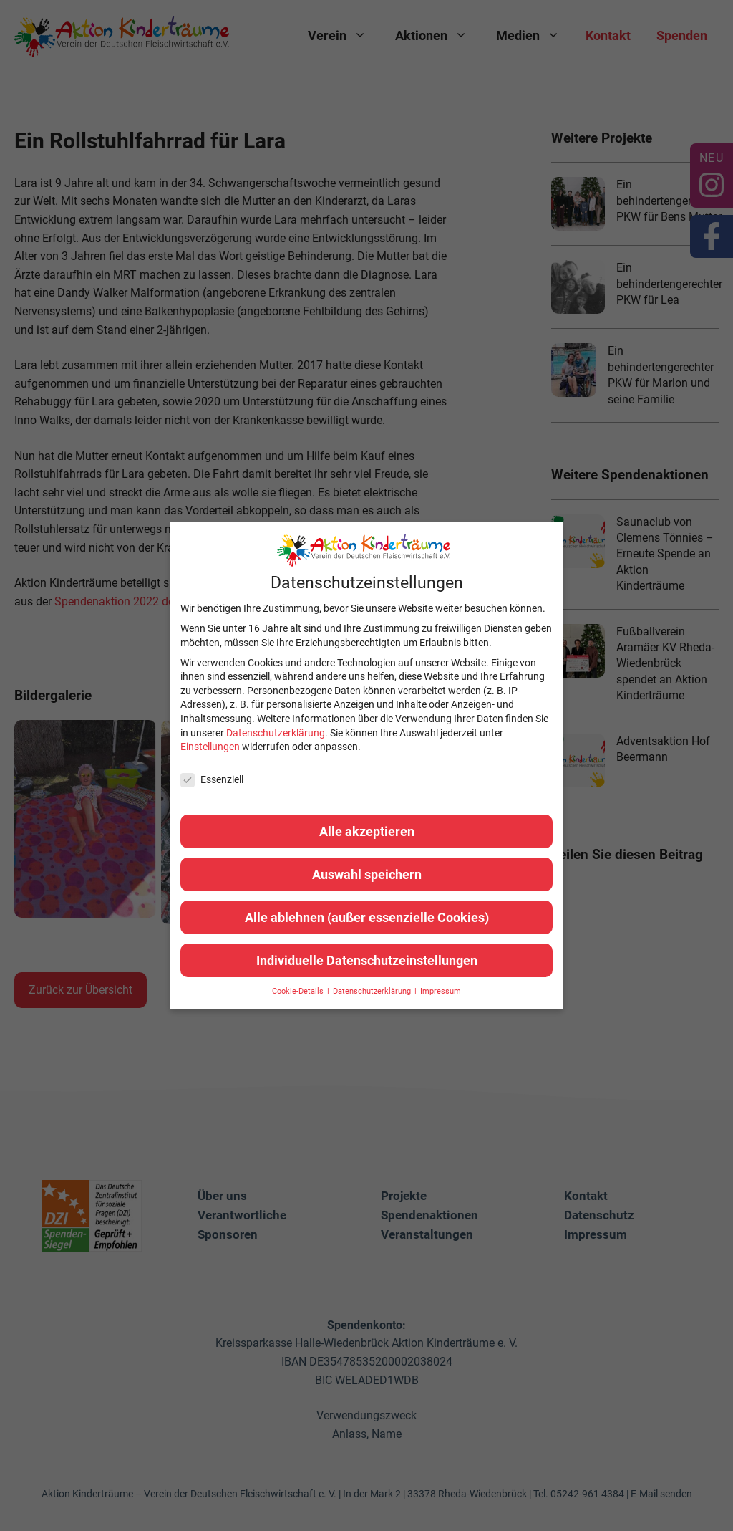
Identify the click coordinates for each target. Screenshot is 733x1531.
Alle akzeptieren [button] (366, 831)
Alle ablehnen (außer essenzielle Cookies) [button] (367, 917)
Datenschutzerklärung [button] (373, 991)
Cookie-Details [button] (299, 991)
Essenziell (211, 780)
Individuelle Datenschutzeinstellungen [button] (366, 960)
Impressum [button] (440, 991)
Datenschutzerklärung (275, 733)
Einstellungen (210, 746)
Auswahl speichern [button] (367, 874)
